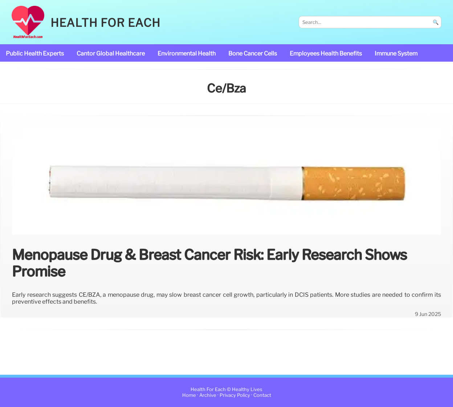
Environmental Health (187, 53)
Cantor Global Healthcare (111, 53)
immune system (396, 53)
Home (189, 395)
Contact (262, 395)
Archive (207, 395)
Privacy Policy (235, 395)
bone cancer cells (252, 53)
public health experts (35, 53)
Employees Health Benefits (326, 53)
